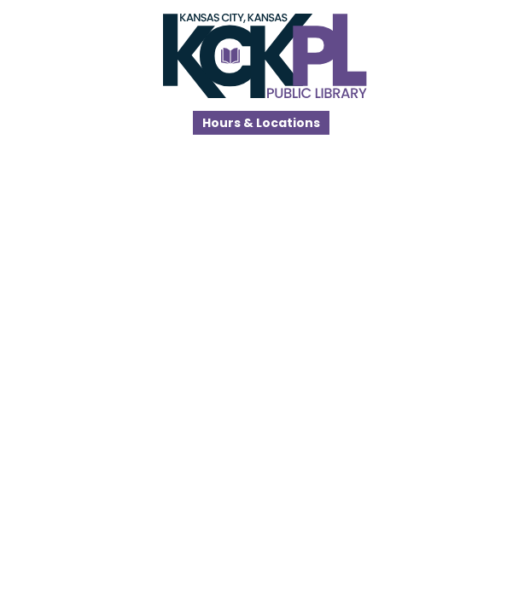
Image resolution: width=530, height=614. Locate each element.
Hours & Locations (261, 122)
